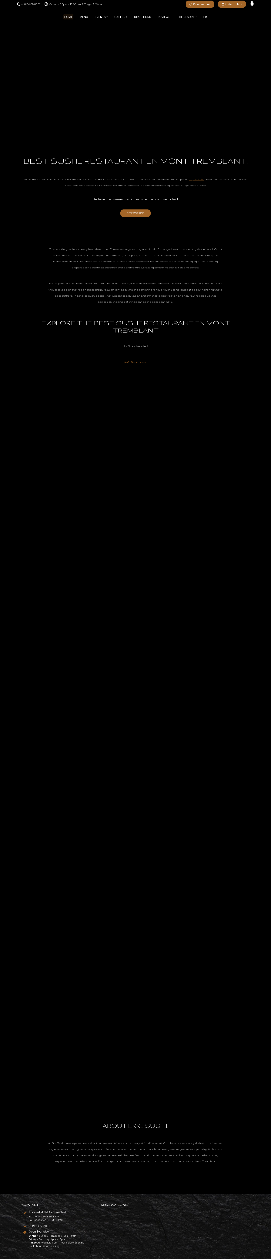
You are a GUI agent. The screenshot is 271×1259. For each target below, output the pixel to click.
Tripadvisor (196, 179)
